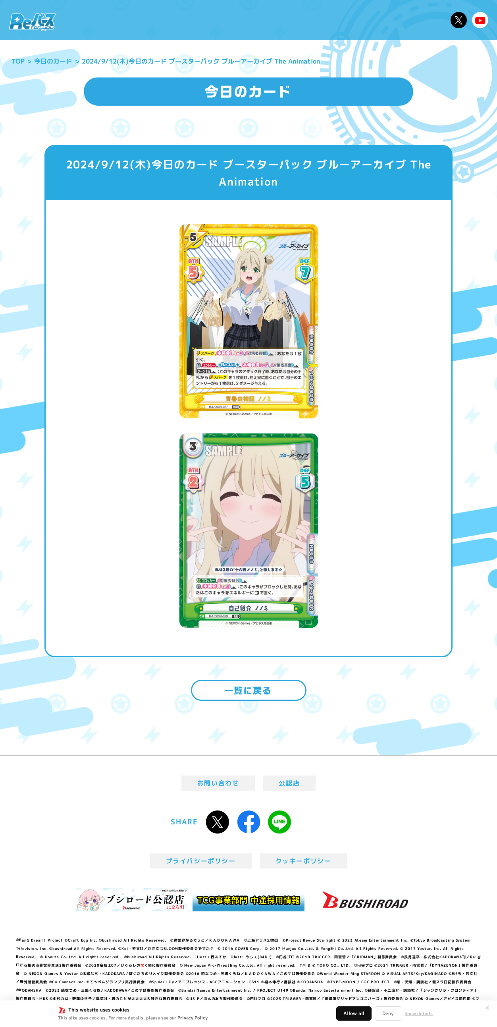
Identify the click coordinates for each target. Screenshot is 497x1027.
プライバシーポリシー (201, 861)
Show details (419, 1013)
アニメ (181, 20)
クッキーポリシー (303, 861)
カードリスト (304, 20)
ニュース (84, 20)
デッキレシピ (419, 20)
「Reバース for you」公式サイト (32, 22)
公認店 (289, 783)
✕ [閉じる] (487, 1008)
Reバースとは (135, 20)
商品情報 (256, 20)
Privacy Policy (192, 1018)
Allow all (353, 1013)
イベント (217, 20)
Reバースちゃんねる (480, 20)
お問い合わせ (218, 783)
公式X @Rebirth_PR (459, 20)
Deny (388, 1013)
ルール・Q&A (362, 20)
